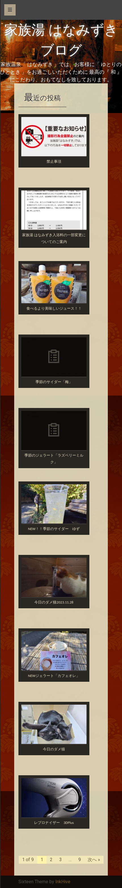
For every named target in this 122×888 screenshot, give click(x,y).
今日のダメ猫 (54, 749)
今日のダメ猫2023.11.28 (53, 602)
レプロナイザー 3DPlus (54, 822)
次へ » (94, 859)
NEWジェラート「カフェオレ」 (54, 676)
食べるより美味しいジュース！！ (54, 308)
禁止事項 (54, 161)
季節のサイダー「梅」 (53, 382)
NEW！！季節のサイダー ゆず (54, 529)
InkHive (62, 881)
